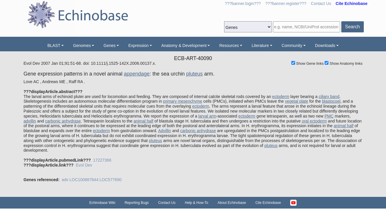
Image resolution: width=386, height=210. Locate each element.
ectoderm (280, 96)
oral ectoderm (314, 121)
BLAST (53, 45)
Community (292, 45)
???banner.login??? (243, 3)
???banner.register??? (285, 3)
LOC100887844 (84, 179)
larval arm (207, 116)
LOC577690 (111, 179)
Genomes (82, 45)
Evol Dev (84, 165)
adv (65, 179)
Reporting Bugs (136, 203)
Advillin (164, 130)
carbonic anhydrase (63, 121)
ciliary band (329, 96)
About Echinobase (232, 203)
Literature (260, 45)
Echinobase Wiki (102, 203)
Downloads (325, 45)
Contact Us (321, 3)
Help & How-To (196, 203)
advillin (30, 121)
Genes (109, 45)
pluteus (194, 74)
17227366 (102, 160)
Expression (138, 45)
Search (352, 26)
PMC (329, 116)
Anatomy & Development (184, 45)
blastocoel (331, 101)
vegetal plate (296, 101)
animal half (143, 121)
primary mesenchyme (182, 101)
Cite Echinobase (268, 203)
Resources (229, 45)
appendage (137, 74)
